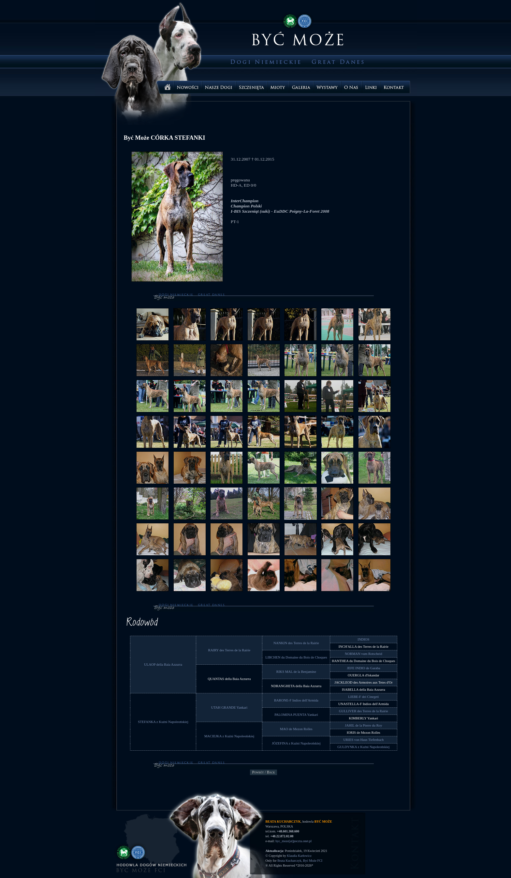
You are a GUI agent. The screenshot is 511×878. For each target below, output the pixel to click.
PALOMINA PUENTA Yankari (296, 714)
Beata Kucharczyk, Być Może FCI (299, 860)
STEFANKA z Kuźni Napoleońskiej (163, 722)
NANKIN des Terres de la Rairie (296, 643)
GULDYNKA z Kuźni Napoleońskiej (363, 747)
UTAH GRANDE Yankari (229, 707)
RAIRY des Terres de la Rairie (229, 650)
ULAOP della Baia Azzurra (163, 664)
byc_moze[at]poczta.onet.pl (293, 841)
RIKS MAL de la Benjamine (296, 671)
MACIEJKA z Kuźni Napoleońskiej (229, 736)
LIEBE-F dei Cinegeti (363, 697)
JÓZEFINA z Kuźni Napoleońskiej (296, 743)
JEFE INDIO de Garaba (363, 668)
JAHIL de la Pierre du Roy (363, 725)
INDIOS (363, 639)
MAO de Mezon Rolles (296, 729)
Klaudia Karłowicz (299, 855)
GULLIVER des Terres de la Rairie (363, 711)
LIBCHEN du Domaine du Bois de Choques (296, 657)
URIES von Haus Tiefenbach (363, 740)
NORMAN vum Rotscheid (363, 654)
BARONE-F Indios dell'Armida (296, 700)
